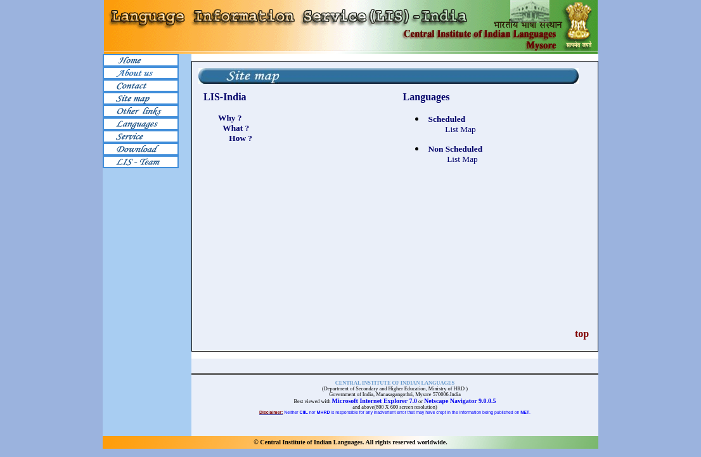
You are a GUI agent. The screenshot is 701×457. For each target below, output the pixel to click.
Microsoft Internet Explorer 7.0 (373, 400)
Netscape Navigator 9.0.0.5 (460, 400)
